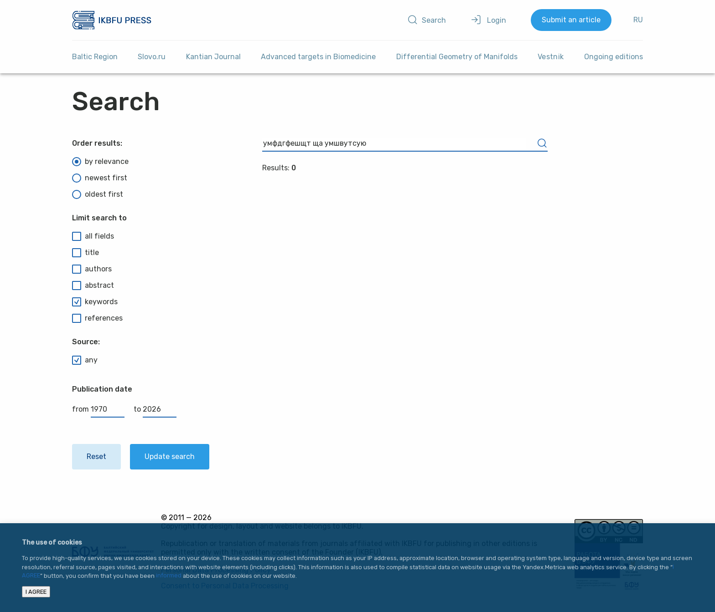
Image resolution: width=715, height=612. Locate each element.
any (85, 360)
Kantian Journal (213, 56)
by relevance (100, 161)
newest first (99, 178)
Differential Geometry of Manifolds (457, 56)
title (85, 252)
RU (638, 19)
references (97, 318)
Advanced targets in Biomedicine (318, 56)
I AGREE (36, 591)
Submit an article (571, 19)
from (98, 409)
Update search (170, 456)
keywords (95, 301)
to (155, 409)
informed (168, 575)
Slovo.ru (152, 56)
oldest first (97, 194)
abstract (93, 285)
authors (92, 269)
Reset (96, 456)
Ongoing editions (613, 56)
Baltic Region (95, 56)
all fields (93, 236)
